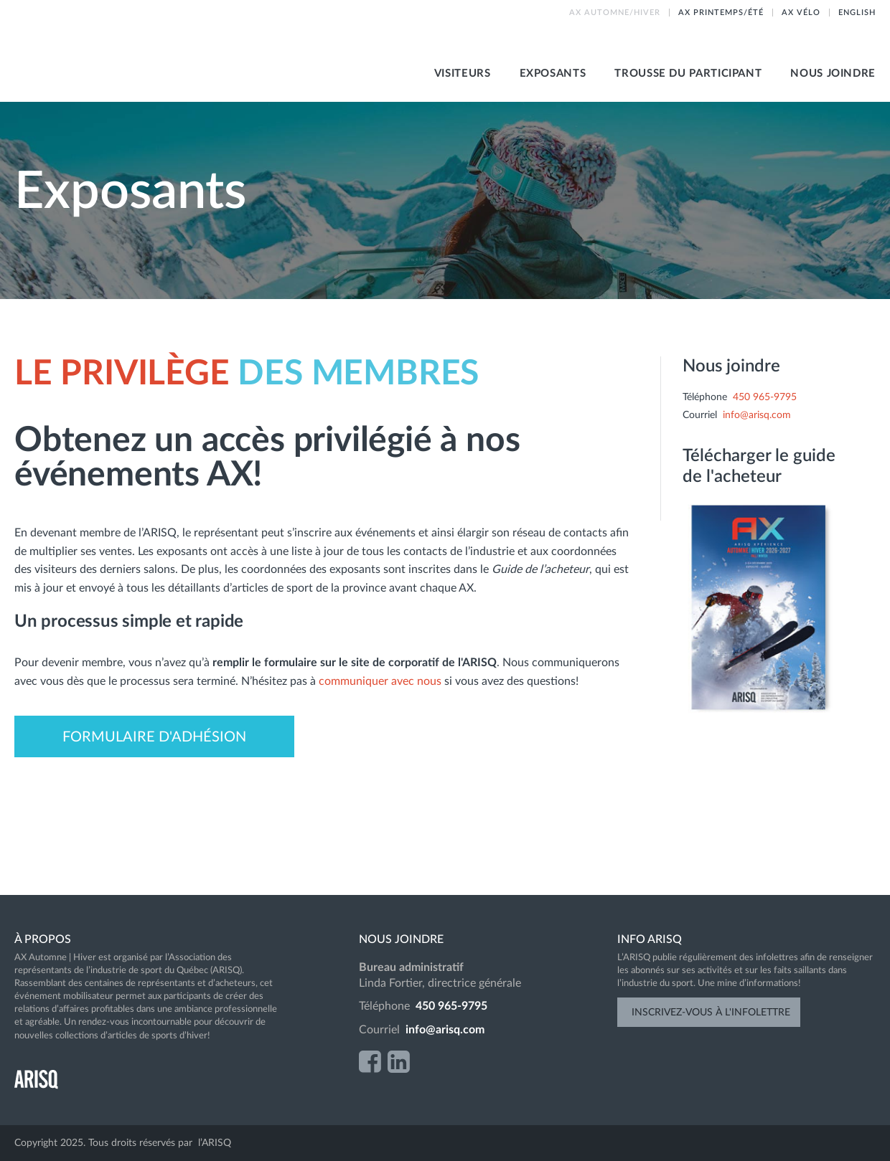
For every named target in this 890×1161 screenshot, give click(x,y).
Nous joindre (833, 73)
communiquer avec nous (381, 681)
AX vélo (801, 12)
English (857, 12)
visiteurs (462, 73)
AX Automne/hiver (614, 12)
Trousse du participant (688, 73)
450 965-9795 (765, 397)
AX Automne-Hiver (186, 50)
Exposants (553, 73)
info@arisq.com (757, 415)
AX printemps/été (721, 12)
